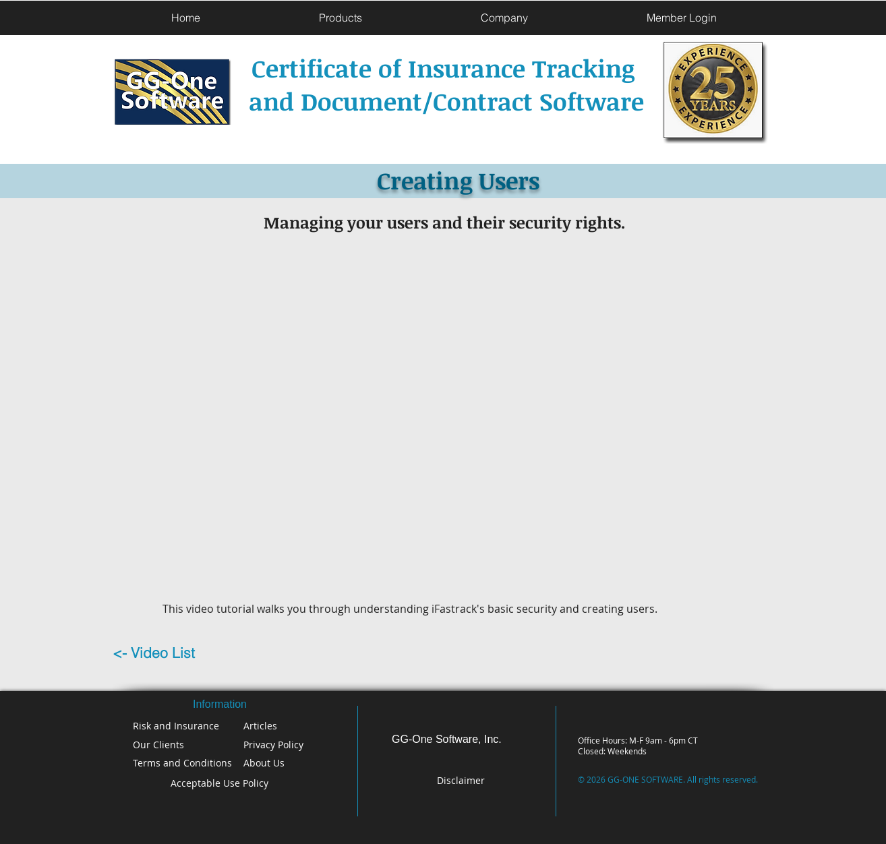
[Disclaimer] (462, 780)
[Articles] (295, 726)
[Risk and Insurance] (179, 726)
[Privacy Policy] (279, 744)
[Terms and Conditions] (185, 763)
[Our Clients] (176, 744)
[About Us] (281, 763)
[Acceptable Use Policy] (219, 783)
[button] (340, 17)
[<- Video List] (176, 653)
